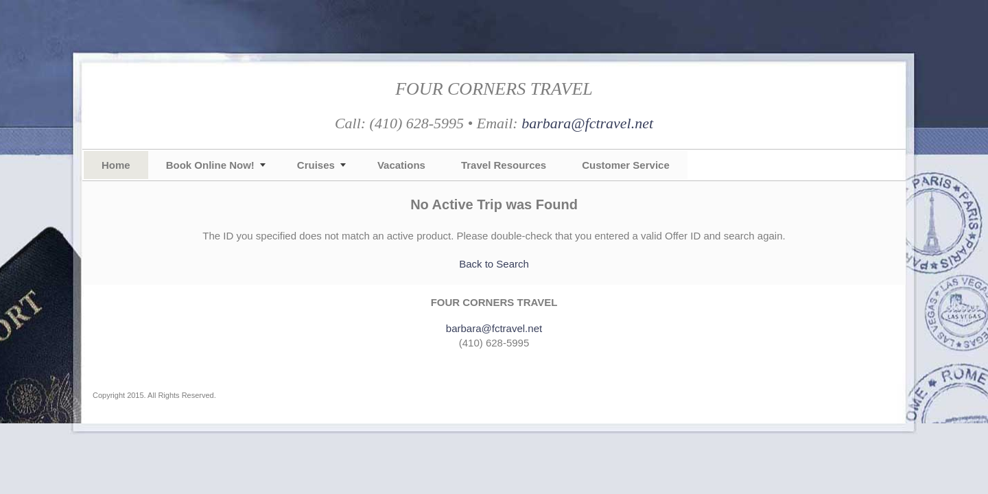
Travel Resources (503, 165)
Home (116, 165)
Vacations (401, 165)
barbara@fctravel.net (587, 123)
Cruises (316, 165)
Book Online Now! (210, 165)
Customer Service (626, 165)
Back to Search (494, 264)
